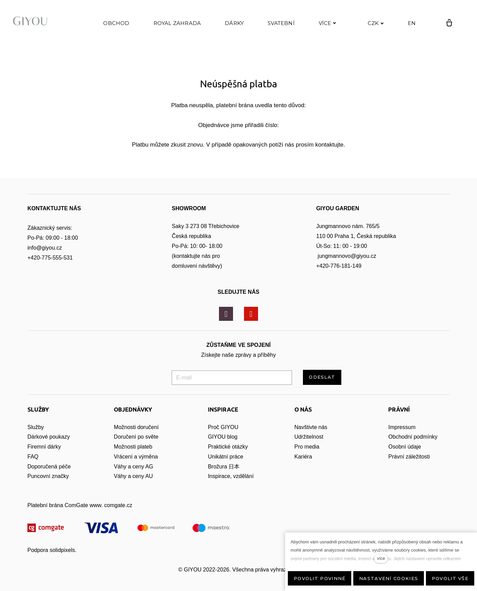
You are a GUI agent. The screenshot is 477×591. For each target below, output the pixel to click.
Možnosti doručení (136, 427)
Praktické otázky (228, 447)
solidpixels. (63, 550)
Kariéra (303, 457)
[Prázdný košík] (445, 25)
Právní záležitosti (409, 457)
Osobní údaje (404, 447)
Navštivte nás (310, 427)
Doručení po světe (136, 437)
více (381, 558)
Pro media (306, 447)
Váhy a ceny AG (134, 466)
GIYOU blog (222, 437)
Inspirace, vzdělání (231, 476)
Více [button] (327, 25)
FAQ (32, 457)
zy (67, 437)
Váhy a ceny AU (134, 476)
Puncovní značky (48, 476)
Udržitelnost (309, 437)
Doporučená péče (49, 466)
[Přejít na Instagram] (226, 314)
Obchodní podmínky (412, 437)
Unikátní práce (225, 457)
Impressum (401, 427)
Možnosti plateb (133, 447)
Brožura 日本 (224, 466)
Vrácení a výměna (136, 457)
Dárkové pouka (45, 437)
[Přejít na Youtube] (251, 314)
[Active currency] (372, 25)
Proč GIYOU (223, 427)
